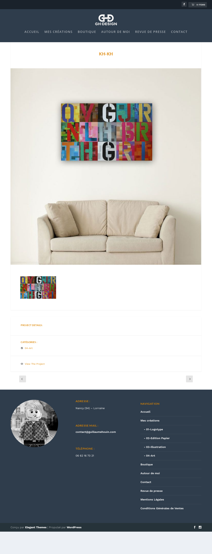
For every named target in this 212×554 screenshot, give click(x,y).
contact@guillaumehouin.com (96, 454)
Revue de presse (150, 46)
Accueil (31, 46)
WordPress (74, 549)
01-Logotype (154, 451)
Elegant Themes (36, 549)
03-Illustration (156, 469)
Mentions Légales (152, 522)
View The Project (35, 386)
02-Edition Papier (158, 460)
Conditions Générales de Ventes (162, 530)
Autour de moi (115, 46)
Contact (179, 46)
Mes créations (59, 46)
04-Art (29, 370)
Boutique (87, 46)
